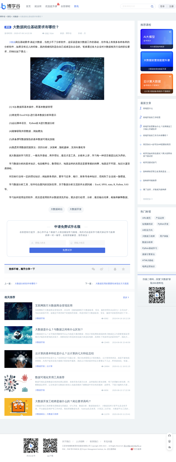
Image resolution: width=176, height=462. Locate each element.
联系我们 (94, 441)
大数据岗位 (40, 414)
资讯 (76, 6)
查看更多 (148, 199)
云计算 (50, 366)
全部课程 (65, 6)
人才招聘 (80, 441)
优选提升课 (51, 6)
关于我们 (66, 441)
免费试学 (67, 250)
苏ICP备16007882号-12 (132, 446)
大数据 (12, 42)
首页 (28, 6)
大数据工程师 (52, 414)
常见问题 (108, 441)
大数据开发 (40, 318)
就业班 (38, 6)
